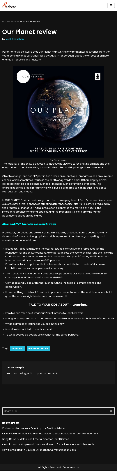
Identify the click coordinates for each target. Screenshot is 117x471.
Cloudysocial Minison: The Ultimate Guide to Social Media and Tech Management (50, 434)
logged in (27, 374)
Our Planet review (38, 348)
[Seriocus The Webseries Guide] (10, 5)
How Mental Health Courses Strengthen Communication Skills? (39, 450)
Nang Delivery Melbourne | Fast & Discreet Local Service (35, 439)
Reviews (15, 21)
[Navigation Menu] (111, 5)
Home (5, 21)
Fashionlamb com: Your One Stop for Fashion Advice (33, 428)
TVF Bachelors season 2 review (36, 224)
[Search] (55, 411)
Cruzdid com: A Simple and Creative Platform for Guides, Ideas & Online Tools (48, 445)
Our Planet (18, 348)
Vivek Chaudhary (15, 39)
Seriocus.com (71, 467)
